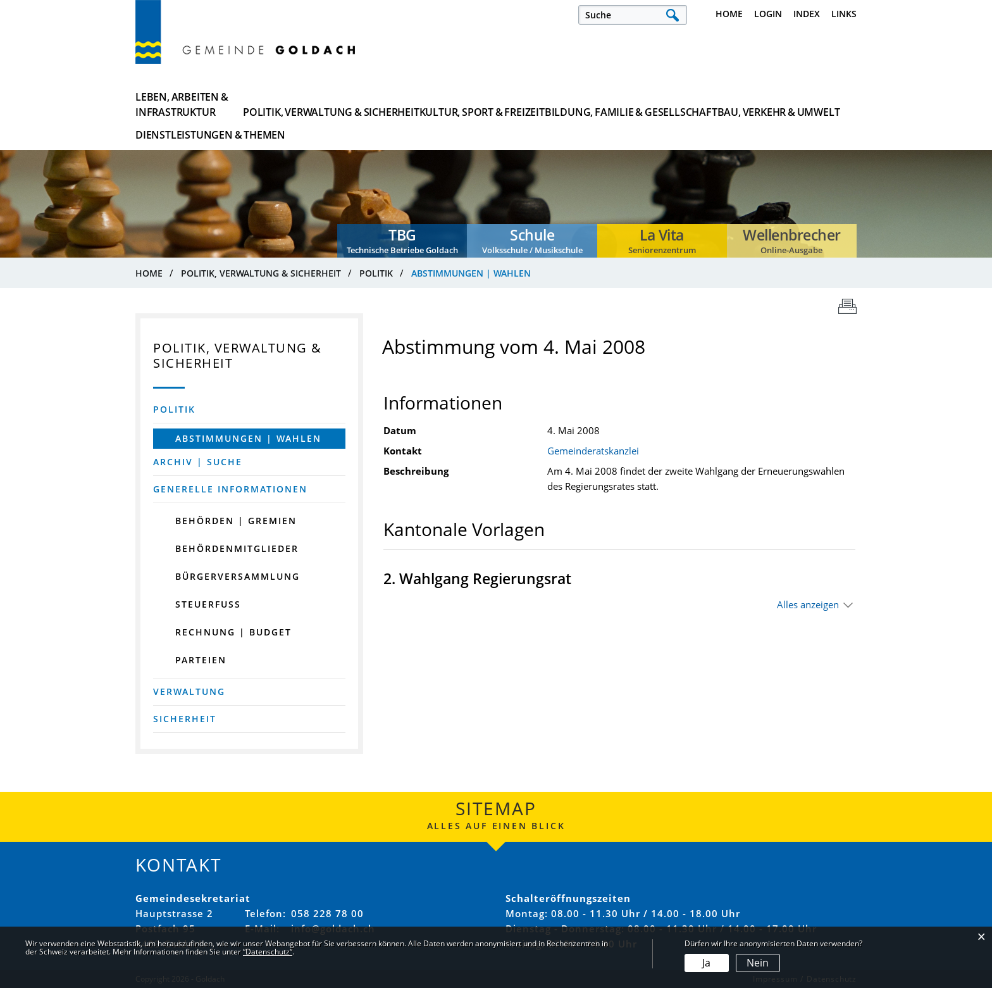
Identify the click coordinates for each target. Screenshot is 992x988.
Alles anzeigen (808, 604)
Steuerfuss (208, 604)
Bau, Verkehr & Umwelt (683, 104)
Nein (758, 963)
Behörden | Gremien (236, 521)
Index (806, 14)
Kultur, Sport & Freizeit (439, 104)
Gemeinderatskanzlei (593, 450)
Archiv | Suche (197, 462)
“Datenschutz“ (267, 951)
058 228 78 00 (327, 913)
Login (768, 14)
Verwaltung (189, 691)
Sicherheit (184, 719)
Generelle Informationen (230, 489)
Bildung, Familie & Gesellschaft (561, 104)
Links (844, 14)
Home (729, 14)
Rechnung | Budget (233, 632)
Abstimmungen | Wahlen (260, 438)
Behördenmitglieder (237, 548)
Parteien (200, 660)
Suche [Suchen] (672, 15)
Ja (706, 963)
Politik (174, 409)
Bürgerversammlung (237, 576)
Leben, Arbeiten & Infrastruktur (181, 104)
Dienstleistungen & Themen (794, 104)
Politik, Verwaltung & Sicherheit (315, 104)
